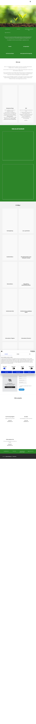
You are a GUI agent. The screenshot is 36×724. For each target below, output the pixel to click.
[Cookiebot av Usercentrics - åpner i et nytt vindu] (31, 351)
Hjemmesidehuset (9, 456)
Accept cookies (9, 387)
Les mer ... (26, 120)
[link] (10, 380)
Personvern (14, 456)
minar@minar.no (7, 29)
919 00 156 (18, 29)
